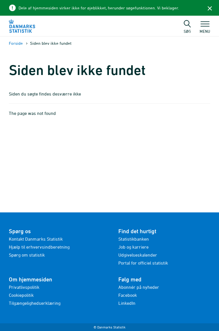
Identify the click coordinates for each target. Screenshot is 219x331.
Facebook (127, 295)
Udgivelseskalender (137, 254)
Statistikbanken (133, 238)
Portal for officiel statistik (143, 262)
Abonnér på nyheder (138, 287)
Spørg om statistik (27, 254)
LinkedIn (126, 303)
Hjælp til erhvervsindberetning (39, 246)
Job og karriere (133, 246)
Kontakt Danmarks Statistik (36, 238)
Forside (16, 43)
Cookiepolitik (21, 295)
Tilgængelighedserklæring (34, 303)
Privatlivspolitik (24, 287)
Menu (205, 28)
